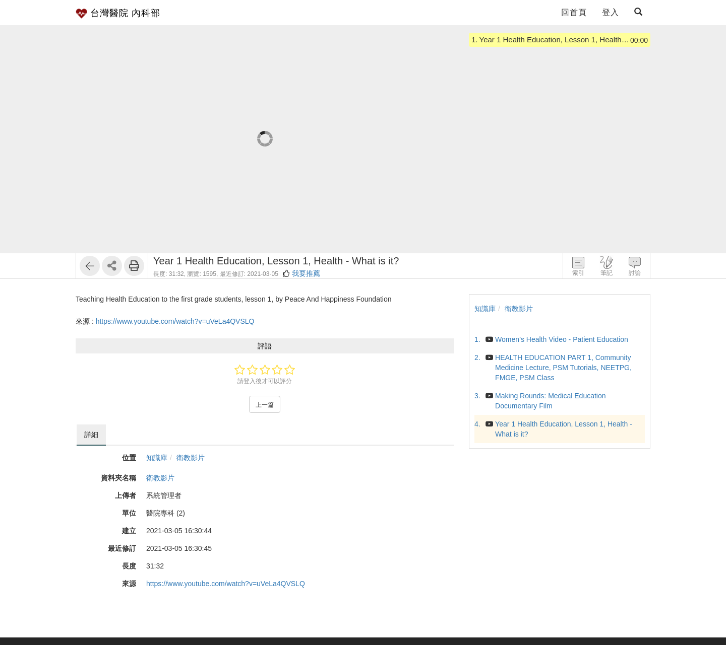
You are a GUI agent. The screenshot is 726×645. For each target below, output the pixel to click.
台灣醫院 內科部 (118, 14)
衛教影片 (190, 458)
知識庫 (156, 458)
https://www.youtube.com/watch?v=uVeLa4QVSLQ (175, 321)
